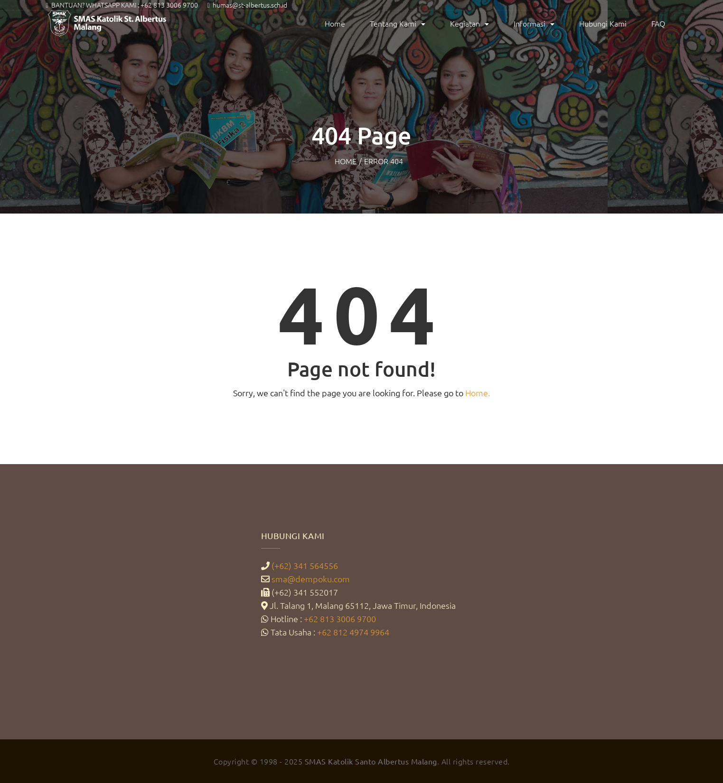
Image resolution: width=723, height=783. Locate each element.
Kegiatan (465, 23)
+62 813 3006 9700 (169, 4)
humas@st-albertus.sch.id (250, 4)
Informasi (529, 23)
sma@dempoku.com (311, 578)
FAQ (658, 23)
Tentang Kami (393, 23)
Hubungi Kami (603, 23)
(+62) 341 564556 (305, 565)
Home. (477, 392)
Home (335, 23)
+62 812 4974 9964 (353, 631)
